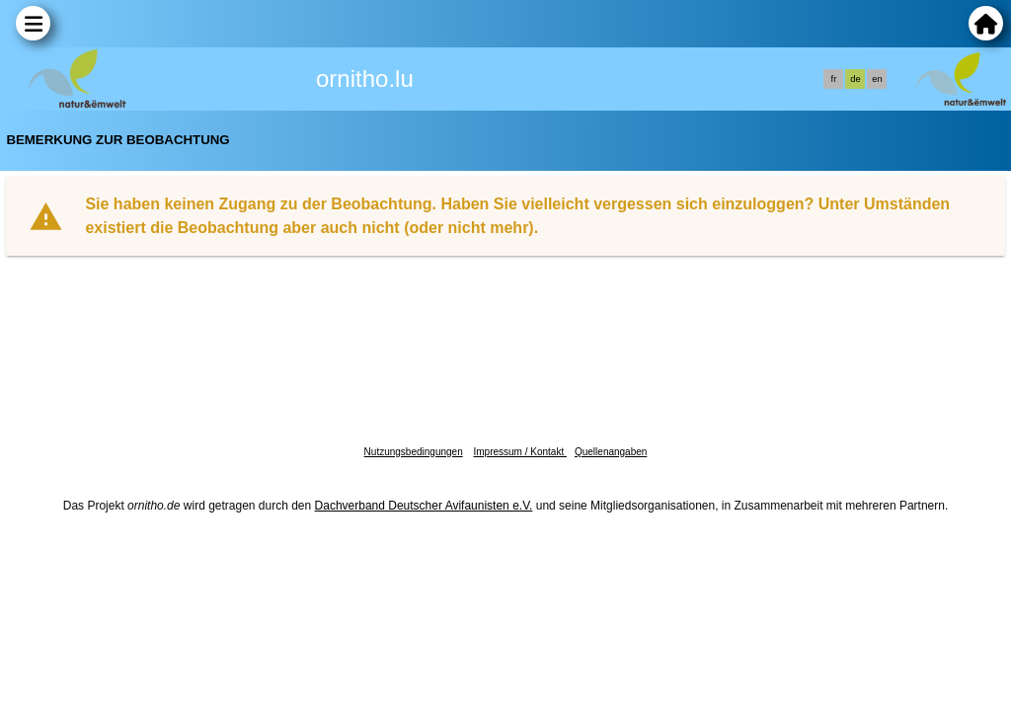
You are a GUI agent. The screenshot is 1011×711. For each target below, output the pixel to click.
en (877, 79)
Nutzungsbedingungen (413, 451)
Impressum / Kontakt (519, 451)
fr (834, 79)
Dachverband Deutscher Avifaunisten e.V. (424, 506)
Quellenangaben (611, 451)
